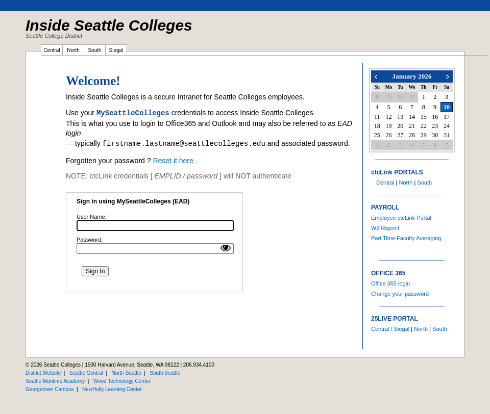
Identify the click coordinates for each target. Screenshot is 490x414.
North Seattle (126, 373)
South (424, 182)
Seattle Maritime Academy (55, 381)
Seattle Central (86, 373)
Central (385, 182)
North (405, 182)
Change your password (400, 294)
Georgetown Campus (50, 389)
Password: (90, 240)
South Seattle (165, 373)
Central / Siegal (390, 329)
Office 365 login (390, 283)
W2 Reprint (385, 228)
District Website (43, 373)
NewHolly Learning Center (112, 389)
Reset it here (173, 161)
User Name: (92, 217)
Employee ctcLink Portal (401, 218)
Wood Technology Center (122, 381)
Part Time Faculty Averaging (406, 238)
